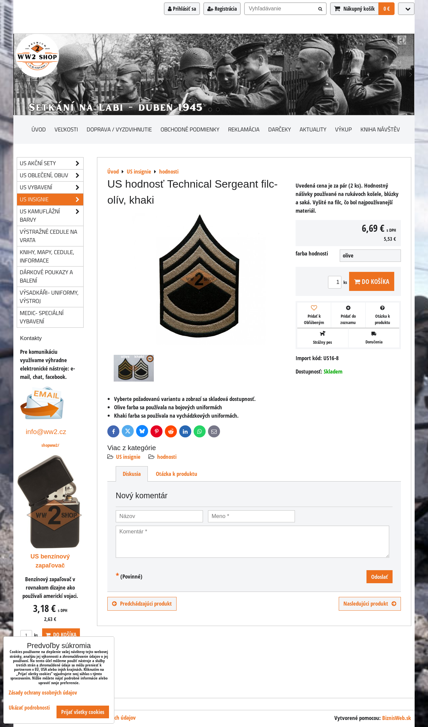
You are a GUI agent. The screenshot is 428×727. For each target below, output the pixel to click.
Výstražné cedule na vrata (48, 235)
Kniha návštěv (380, 129)
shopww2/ (50, 445)
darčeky (279, 129)
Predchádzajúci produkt (142, 603)
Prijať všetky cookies (82, 712)
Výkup (343, 129)
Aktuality (313, 129)
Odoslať (379, 577)
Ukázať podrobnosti (29, 708)
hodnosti (167, 456)
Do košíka (371, 281)
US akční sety (51, 163)
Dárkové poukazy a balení (46, 276)
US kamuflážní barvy (51, 216)
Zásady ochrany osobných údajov (43, 692)
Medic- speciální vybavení (42, 317)
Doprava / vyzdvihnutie (119, 129)
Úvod (38, 129)
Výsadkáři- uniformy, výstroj (49, 296)
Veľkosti (66, 129)
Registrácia (222, 8)
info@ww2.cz (46, 431)
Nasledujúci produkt (369, 603)
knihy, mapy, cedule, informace (47, 256)
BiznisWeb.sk (396, 718)
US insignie (128, 456)
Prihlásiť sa (182, 8)
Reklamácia (243, 129)
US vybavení (51, 187)
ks (338, 282)
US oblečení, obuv (51, 175)
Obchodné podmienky (189, 129)
